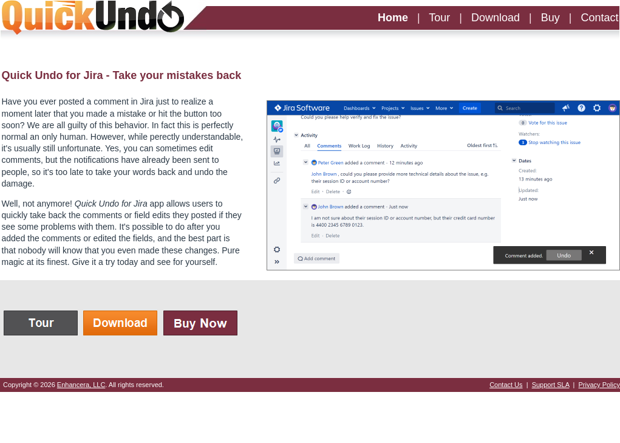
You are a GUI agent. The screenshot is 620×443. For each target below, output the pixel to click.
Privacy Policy (599, 384)
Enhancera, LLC (81, 384)
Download (495, 18)
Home (393, 18)
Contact (599, 18)
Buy (550, 18)
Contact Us (505, 384)
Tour (439, 18)
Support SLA (551, 384)
